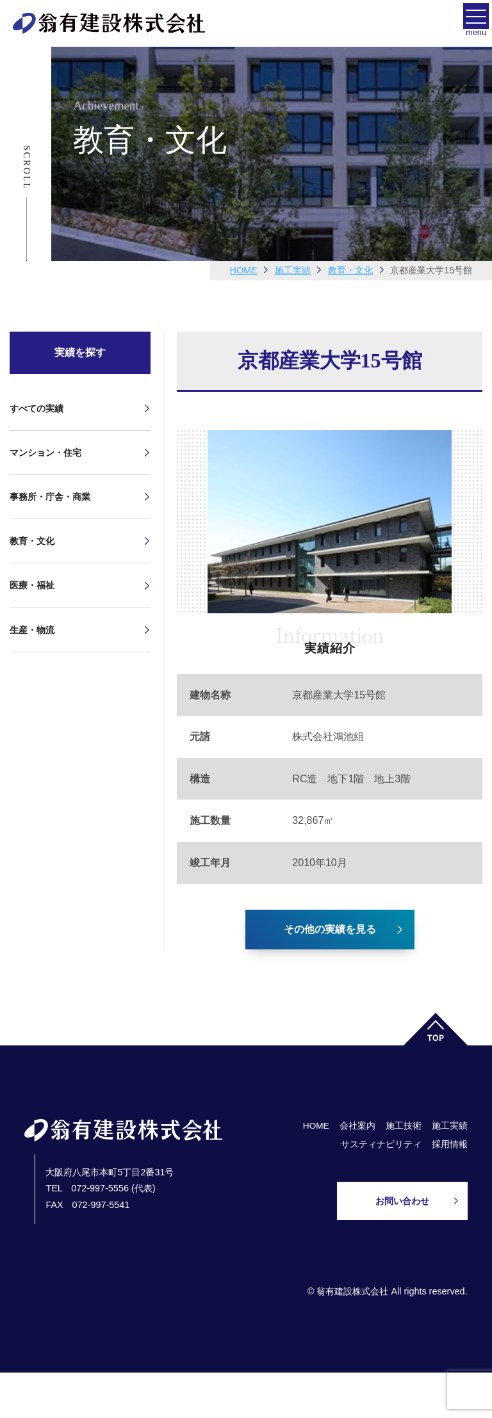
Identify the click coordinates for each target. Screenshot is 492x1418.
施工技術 (404, 1126)
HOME (244, 270)
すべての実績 (36, 408)
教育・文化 (32, 541)
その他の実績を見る (330, 929)
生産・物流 (32, 630)
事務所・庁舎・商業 (50, 497)
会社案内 (357, 1126)
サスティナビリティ (381, 1144)
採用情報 (450, 1144)
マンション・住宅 (45, 452)
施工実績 (450, 1126)
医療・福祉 (32, 585)
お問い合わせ (402, 1201)
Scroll (26, 167)
